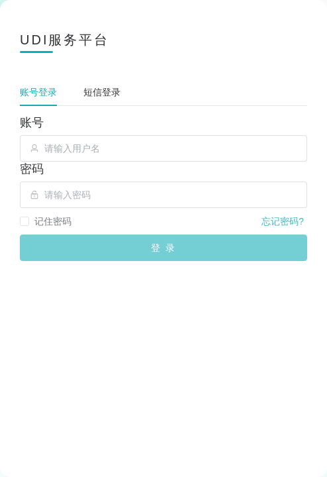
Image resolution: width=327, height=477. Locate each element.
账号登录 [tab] (38, 92)
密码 (32, 169)
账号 (32, 122)
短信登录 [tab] (101, 92)
